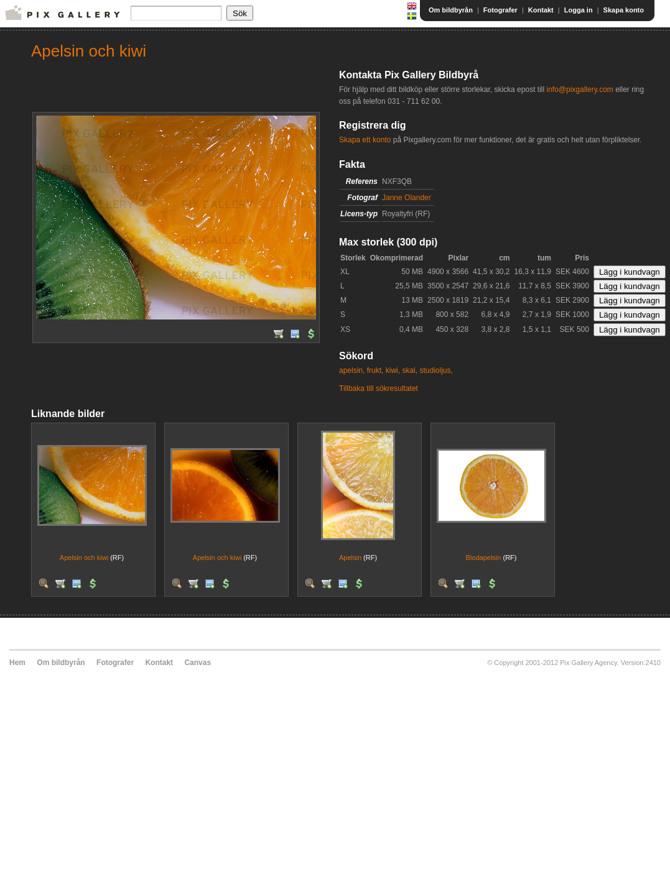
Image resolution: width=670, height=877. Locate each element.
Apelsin (350, 557)
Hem (17, 662)
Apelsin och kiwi (84, 557)
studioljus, (435, 370)
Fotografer (500, 10)
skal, (409, 370)
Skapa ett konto (365, 139)
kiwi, (393, 370)
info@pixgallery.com (579, 89)
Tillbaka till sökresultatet (378, 388)
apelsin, (352, 370)
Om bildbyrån (451, 10)
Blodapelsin (483, 557)
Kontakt (541, 10)
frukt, (375, 370)
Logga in (578, 10)
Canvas (197, 662)
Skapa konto (623, 10)
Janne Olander (406, 197)
